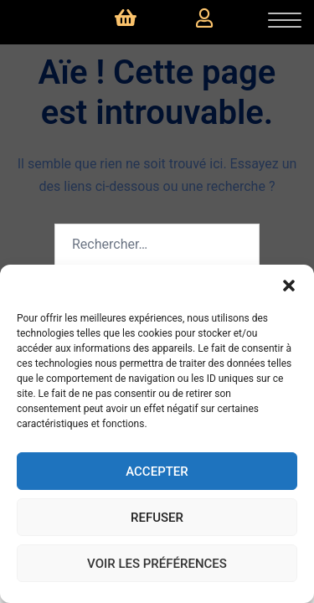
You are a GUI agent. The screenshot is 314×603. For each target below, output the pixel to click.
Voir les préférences (157, 563)
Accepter (157, 471)
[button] (289, 285)
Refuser (157, 517)
